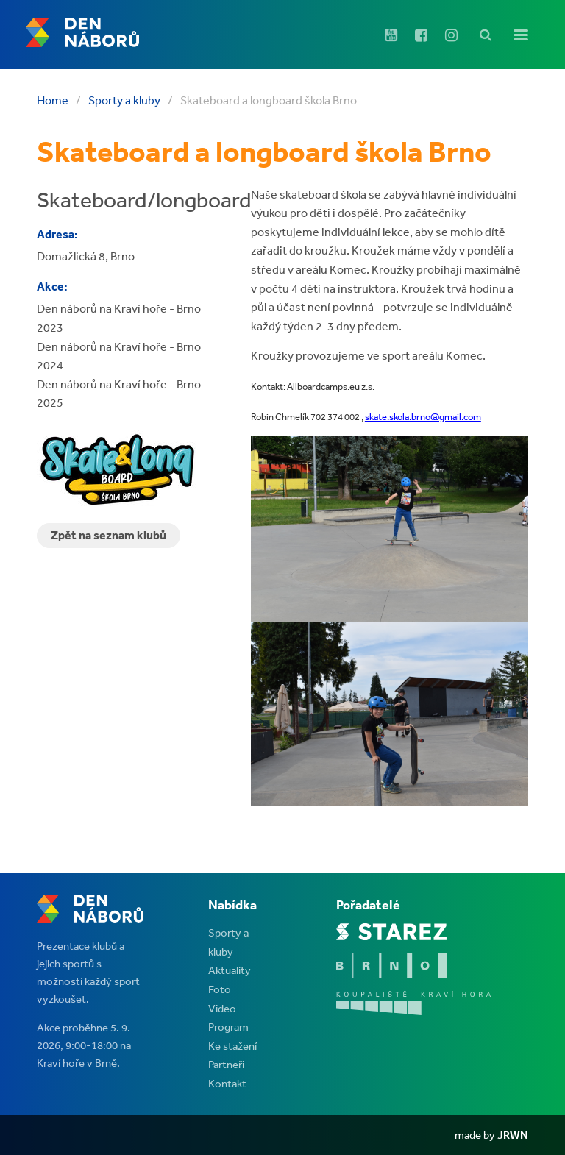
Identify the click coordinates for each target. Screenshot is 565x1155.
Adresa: (57, 234)
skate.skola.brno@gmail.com (423, 417)
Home (52, 100)
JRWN (512, 1135)
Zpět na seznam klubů (108, 534)
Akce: (52, 286)
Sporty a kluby (124, 100)
